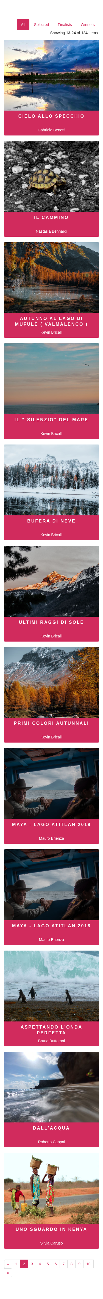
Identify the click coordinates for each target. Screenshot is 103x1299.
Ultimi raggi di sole (51, 622)
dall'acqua (51, 1128)
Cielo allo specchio (51, 116)
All (23, 24)
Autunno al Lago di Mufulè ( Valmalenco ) (51, 321)
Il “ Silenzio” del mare (51, 419)
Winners (88, 24)
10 (88, 1264)
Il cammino (51, 217)
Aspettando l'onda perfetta (51, 1030)
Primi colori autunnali (51, 723)
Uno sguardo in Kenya (51, 1229)
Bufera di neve (51, 521)
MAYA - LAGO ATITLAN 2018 (51, 824)
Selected (41, 24)
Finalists (65, 24)
